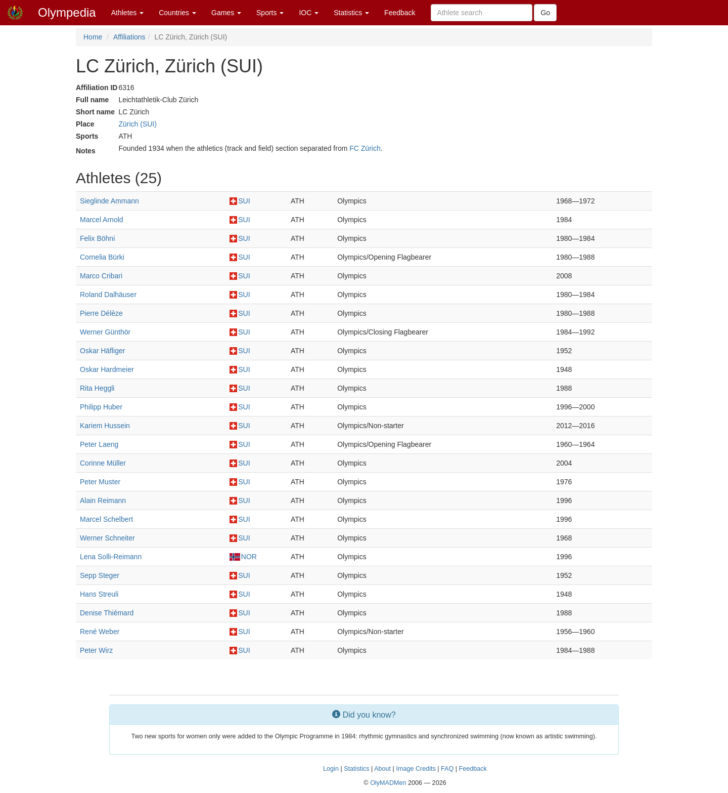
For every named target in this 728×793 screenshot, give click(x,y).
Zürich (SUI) (137, 124)
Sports (270, 13)
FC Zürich (364, 148)
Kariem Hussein (105, 426)
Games (226, 13)
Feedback (399, 13)
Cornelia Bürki (102, 257)
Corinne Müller (103, 463)
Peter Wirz (96, 650)
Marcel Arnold (101, 220)
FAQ (447, 768)
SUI (240, 201)
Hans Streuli (99, 594)
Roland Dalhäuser (108, 294)
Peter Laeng (99, 444)
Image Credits (415, 768)
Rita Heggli (97, 388)
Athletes (127, 13)
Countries (177, 13)
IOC (308, 13)
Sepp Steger (99, 575)
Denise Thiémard (106, 613)
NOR (243, 557)
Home (92, 37)
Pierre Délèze (101, 313)
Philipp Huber (101, 407)
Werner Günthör (105, 332)
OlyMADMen (388, 782)
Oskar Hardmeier (107, 369)
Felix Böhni (97, 238)
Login (331, 768)
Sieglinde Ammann (109, 201)
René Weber (99, 632)
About (382, 768)
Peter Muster (100, 482)
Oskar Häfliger (102, 351)
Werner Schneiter (107, 538)
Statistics (351, 13)
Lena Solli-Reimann (111, 557)
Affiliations (129, 37)
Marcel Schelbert (106, 519)
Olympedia (67, 12)
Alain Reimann (103, 500)
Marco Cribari (101, 276)
